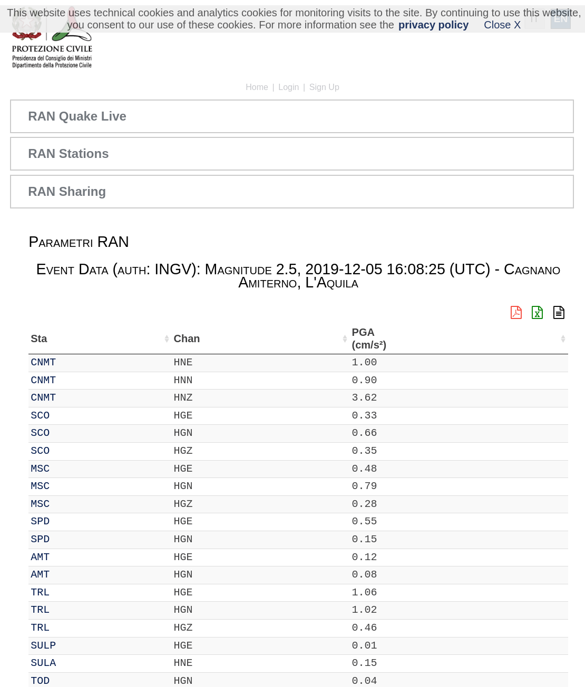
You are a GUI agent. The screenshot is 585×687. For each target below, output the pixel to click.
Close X (502, 25)
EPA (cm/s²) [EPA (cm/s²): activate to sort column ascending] (540, 338)
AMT (69, 557)
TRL (69, 592)
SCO (69, 416)
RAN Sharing (67, 191)
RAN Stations (68, 153)
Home (257, 87)
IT (37, 362)
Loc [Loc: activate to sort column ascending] (137, 338)
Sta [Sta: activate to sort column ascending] (68, 338)
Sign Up (324, 87)
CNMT (72, 362)
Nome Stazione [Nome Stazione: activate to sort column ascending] (296, 338)
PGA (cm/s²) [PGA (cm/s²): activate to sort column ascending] (493, 338)
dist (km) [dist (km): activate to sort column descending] (453, 338)
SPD (69, 521)
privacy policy (433, 25)
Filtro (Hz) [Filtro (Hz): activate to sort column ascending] (386, 338)
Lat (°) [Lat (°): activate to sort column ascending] (174, 338)
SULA (72, 663)
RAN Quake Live (77, 116)
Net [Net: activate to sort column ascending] (39, 338)
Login (288, 87)
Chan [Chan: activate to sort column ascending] (103, 338)
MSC (69, 469)
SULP (72, 646)
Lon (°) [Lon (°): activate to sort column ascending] (225, 338)
